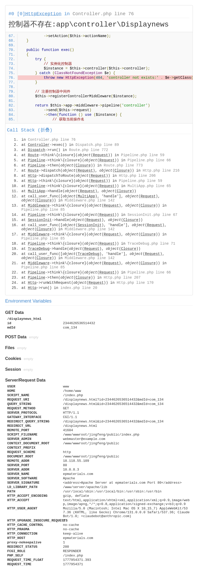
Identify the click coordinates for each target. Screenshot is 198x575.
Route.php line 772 (88, 150)
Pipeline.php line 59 (142, 155)
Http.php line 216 (161, 171)
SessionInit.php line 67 (152, 215)
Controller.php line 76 (103, 13)
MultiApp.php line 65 (149, 186)
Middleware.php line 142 (89, 200)
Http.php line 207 (122, 278)
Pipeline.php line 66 (149, 160)
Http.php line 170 (135, 283)
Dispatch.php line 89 (97, 145)
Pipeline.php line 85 (43, 210)
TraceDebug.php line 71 (151, 244)
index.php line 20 (78, 288)
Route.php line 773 (123, 165)
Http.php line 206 (137, 176)
